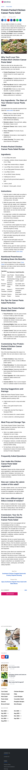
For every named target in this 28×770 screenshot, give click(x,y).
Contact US (6, 756)
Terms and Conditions (9, 766)
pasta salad (10, 110)
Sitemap (6, 769)
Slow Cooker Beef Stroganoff (16, 682)
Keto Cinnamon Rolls (14, 667)
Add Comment (9, 594)
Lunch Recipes (12, 665)
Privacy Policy (7, 764)
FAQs (10, 672)
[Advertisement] (13, 614)
